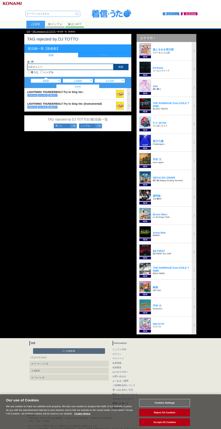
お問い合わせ (119, 376)
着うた (35, 72)
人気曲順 (78, 80)
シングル (48, 72)
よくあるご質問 (120, 381)
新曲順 (46, 80)
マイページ (118, 358)
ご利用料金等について (123, 385)
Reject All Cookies (164, 416)
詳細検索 (70, 351)
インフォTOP (119, 349)
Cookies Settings (165, 406)
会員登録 (117, 363)
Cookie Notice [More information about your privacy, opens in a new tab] (82, 417)
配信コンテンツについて (125, 394)
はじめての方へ (120, 372)
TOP (28, 32)
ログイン (117, 354)
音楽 (35, 24)
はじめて (74, 24)
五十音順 (110, 80)
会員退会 (117, 367)
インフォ (55, 24)
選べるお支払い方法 (122, 390)
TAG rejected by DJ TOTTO (43, 32)
